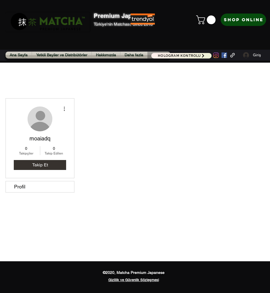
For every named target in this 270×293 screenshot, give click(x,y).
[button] (207, 19)
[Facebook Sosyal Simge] (224, 55)
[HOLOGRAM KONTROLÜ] (181, 55)
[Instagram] (216, 55)
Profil (19, 187)
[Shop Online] (243, 20)
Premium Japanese (121, 15)
